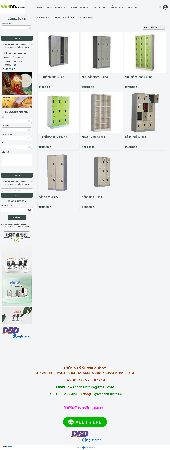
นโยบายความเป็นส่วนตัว (15, 47)
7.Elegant (57, 17)
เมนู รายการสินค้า (42, 17)
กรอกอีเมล (6, 23)
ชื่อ (3, 117)
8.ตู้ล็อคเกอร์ (69, 17)
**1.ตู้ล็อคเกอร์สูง (85, 17)
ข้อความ (5, 152)
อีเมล (4, 143)
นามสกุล (5, 125)
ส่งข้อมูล (16, 217)
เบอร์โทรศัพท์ (7, 134)
